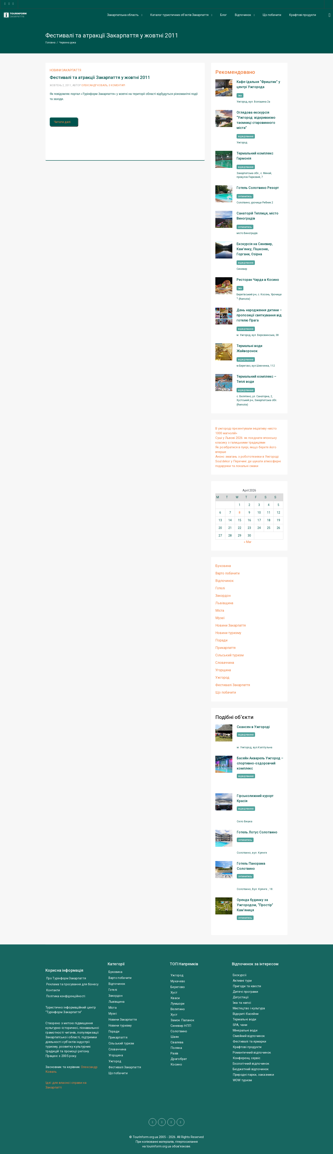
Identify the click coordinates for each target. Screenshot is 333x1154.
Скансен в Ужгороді (253, 727)
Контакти (53, 990)
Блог (223, 15)
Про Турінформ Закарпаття (66, 978)
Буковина (223, 566)
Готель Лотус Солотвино (257, 832)
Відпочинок (243, 15)
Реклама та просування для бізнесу (72, 984)
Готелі (220, 588)
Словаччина (224, 663)
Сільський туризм (229, 655)
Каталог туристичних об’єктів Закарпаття (179, 15)
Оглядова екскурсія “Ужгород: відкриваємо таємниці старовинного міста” (256, 120)
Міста (219, 610)
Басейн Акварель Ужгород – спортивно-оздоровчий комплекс (260, 763)
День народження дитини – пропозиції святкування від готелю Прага (259, 315)
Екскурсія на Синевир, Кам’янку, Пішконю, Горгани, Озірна (255, 249)
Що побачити (272, 15)
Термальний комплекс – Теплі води (256, 379)
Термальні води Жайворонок (249, 348)
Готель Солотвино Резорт (258, 188)
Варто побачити (227, 573)
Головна (50, 42)
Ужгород (222, 678)
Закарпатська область (123, 15)
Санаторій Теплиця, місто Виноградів (257, 215)
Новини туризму (228, 633)
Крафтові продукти (302, 15)
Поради (221, 640)
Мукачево (178, 981)
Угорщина (223, 670)
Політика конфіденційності (65, 996)
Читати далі (63, 122)
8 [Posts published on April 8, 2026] (239, 512)
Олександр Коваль (94, 85)
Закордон (223, 596)
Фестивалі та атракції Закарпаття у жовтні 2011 (100, 77)
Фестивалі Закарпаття (232, 685)
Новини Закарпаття (65, 70)
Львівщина (224, 603)
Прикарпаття (225, 648)
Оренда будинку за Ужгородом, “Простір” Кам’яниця (255, 905)
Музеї (220, 618)
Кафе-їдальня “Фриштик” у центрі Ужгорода (258, 84)
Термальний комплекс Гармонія (255, 155)
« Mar (247, 542)
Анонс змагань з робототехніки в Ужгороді (247, 456)
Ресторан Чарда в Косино (258, 280)
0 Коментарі (117, 85)
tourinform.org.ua (159, 1146)
